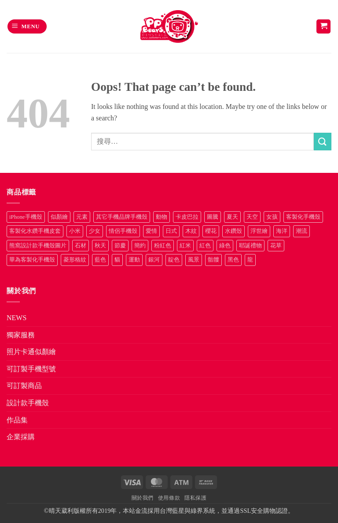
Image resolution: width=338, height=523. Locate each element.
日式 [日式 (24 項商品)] (171, 231)
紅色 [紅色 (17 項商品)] (205, 246)
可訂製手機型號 (31, 369)
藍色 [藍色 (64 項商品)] (100, 260)
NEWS (16, 317)
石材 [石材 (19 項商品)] (80, 246)
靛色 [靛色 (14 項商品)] (174, 260)
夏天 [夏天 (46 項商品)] (232, 217)
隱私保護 (195, 498)
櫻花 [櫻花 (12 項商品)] (211, 231)
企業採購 (21, 437)
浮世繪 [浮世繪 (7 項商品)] (259, 231)
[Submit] (322, 141)
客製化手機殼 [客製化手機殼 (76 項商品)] (303, 217)
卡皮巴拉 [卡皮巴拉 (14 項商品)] (187, 217)
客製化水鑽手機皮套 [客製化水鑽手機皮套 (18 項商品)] (35, 231)
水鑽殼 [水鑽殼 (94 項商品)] (233, 231)
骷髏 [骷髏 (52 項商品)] (213, 260)
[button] (27, 26)
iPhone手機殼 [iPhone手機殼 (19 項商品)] (25, 217)
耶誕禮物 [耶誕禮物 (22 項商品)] (250, 246)
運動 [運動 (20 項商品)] (134, 260)
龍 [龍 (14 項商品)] (250, 260)
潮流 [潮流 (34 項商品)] (301, 231)
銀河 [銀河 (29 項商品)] (154, 260)
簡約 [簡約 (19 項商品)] (140, 246)
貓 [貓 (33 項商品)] (117, 260)
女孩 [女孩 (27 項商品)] (272, 217)
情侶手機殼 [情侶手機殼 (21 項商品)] (123, 231)
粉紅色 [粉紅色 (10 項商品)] (162, 246)
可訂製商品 (24, 385)
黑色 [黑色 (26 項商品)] (233, 260)
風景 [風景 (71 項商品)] (193, 260)
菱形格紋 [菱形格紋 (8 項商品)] (74, 260)
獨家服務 (21, 335)
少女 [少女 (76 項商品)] (94, 231)
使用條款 (169, 498)
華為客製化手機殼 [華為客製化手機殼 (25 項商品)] (32, 260)
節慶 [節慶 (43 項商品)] (120, 246)
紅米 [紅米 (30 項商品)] (185, 246)
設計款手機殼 (28, 403)
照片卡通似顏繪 (31, 351)
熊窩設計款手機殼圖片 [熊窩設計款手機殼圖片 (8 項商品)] (37, 246)
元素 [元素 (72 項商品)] (82, 217)
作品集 (17, 420)
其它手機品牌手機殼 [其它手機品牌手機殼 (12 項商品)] (121, 217)
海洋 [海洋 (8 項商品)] (281, 231)
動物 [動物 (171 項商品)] (161, 217)
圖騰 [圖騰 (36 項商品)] (212, 217)
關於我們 (143, 498)
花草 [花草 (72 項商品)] (276, 246)
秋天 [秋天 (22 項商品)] (100, 246)
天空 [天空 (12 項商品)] (252, 217)
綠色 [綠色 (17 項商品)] (225, 246)
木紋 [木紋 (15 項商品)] (191, 231)
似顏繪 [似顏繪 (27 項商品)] (59, 217)
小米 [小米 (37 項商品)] (75, 231)
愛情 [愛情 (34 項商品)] (151, 231)
